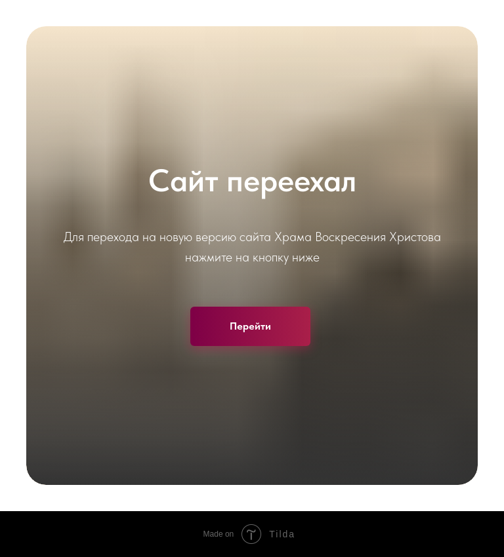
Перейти (250, 326)
